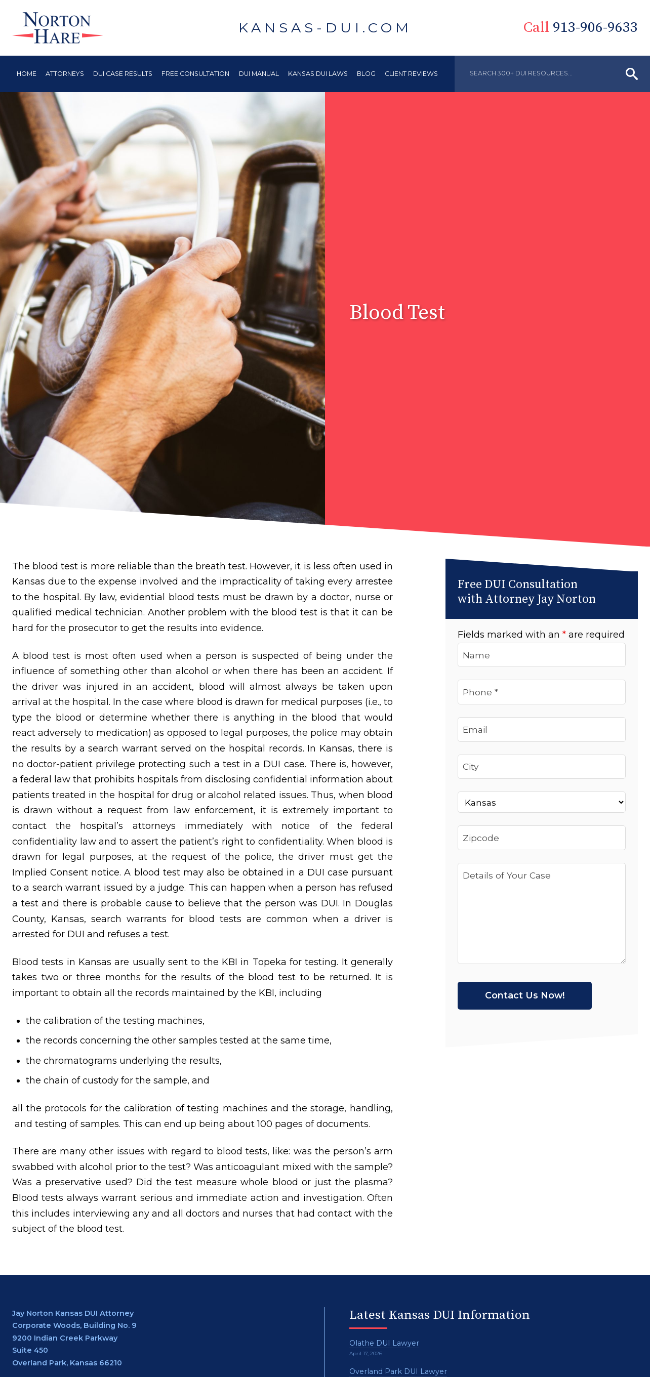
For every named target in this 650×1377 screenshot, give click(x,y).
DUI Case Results (122, 73)
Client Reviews (411, 73)
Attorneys (65, 73)
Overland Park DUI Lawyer (398, 1371)
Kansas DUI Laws (318, 73)
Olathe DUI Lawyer (384, 1343)
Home (26, 73)
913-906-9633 (587, 27)
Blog (366, 73)
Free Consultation (195, 73)
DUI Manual (259, 73)
